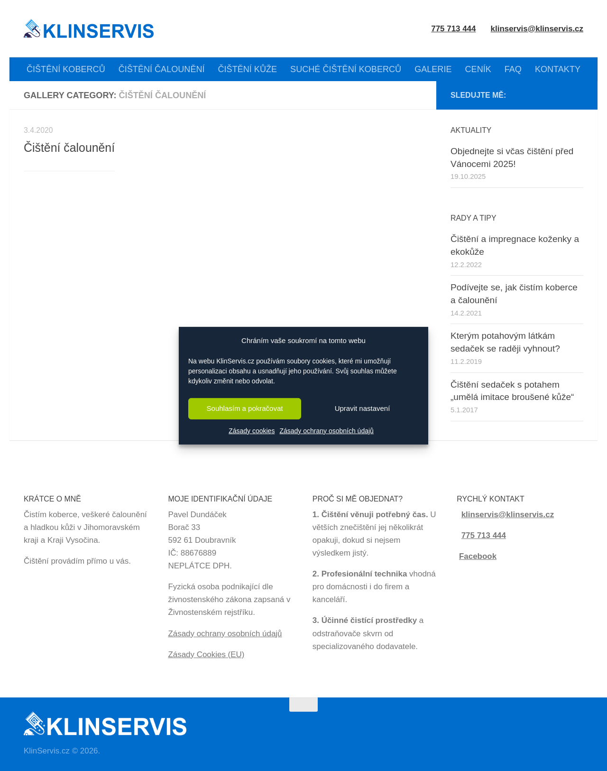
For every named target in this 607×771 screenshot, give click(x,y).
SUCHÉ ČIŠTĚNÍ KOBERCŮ (345, 69)
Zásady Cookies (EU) (206, 654)
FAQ (513, 69)
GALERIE (432, 69)
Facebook (478, 556)
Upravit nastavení (362, 408)
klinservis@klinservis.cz (537, 28)
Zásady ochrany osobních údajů (326, 431)
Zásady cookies (252, 431)
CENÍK (478, 69)
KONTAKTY (557, 69)
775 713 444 (483, 535)
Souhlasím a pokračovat (245, 408)
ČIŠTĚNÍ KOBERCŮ (66, 69)
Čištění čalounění (69, 147)
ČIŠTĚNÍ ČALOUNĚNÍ (162, 69)
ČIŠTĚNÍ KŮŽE (247, 69)
